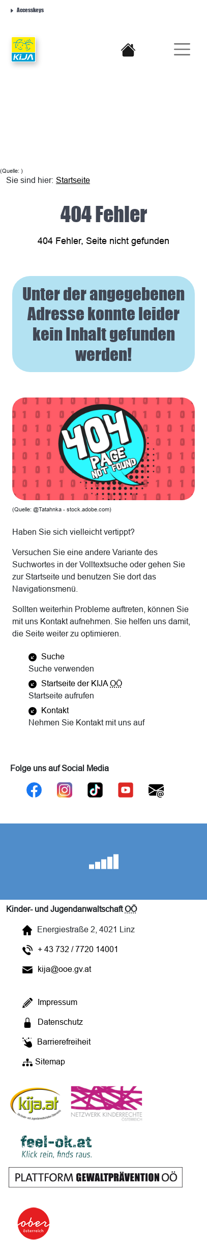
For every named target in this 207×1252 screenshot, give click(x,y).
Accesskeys (26, 9)
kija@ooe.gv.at (56, 968)
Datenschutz (52, 1022)
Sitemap (43, 1062)
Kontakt (48, 710)
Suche (46, 656)
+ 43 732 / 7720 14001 (70, 949)
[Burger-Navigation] (178, 49)
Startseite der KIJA (75, 683)
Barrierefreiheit (56, 1042)
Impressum (49, 1002)
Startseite (73, 180)
